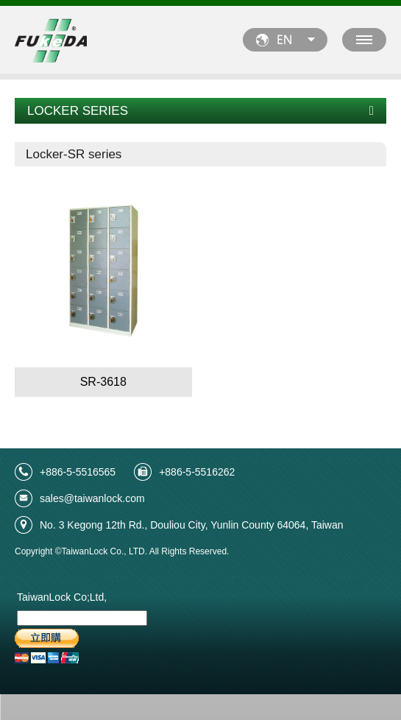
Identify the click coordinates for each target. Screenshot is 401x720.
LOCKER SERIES (200, 111)
